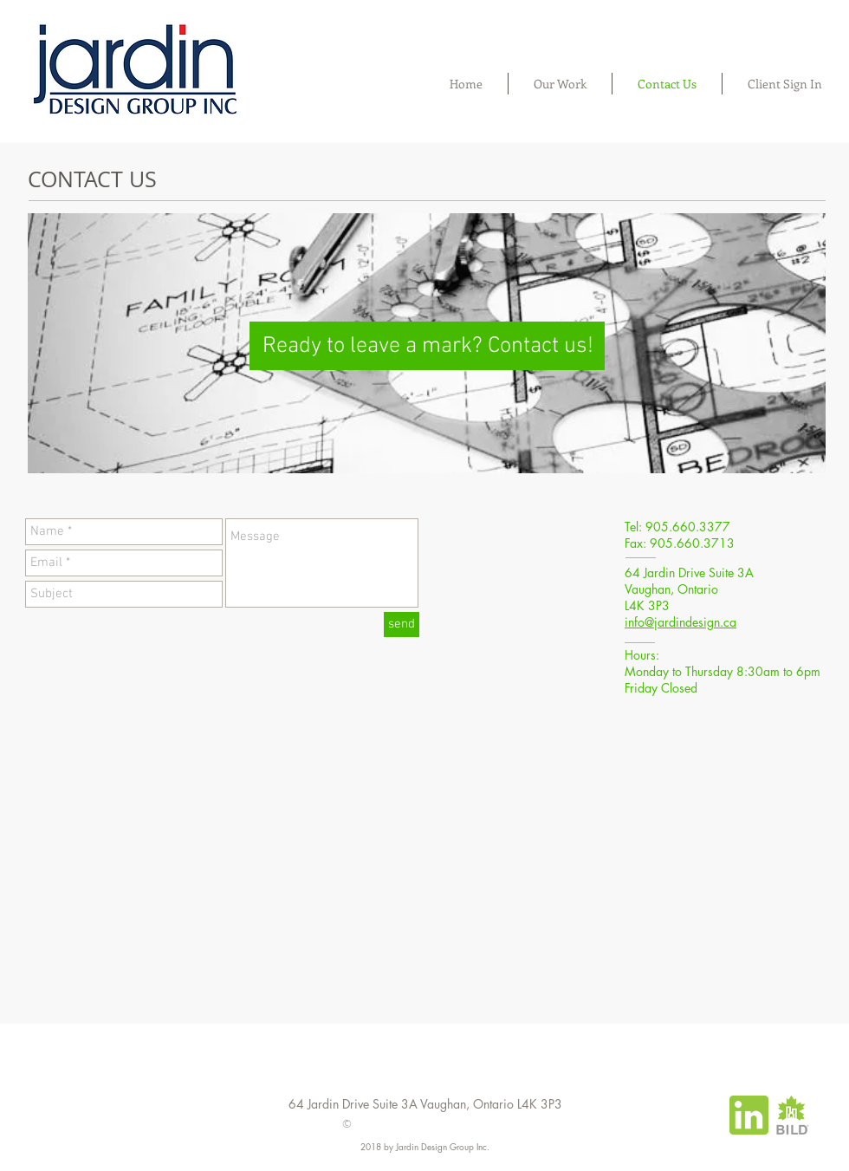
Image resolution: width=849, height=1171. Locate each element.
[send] (401, 624)
